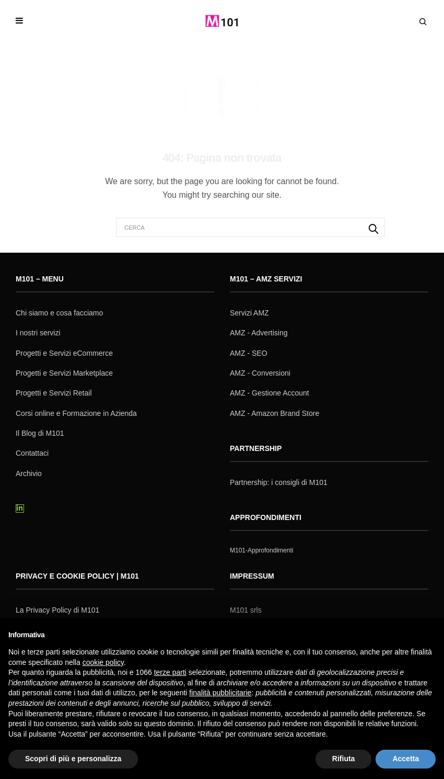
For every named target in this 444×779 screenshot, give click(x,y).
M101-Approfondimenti (261, 550)
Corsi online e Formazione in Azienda (76, 413)
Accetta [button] (405, 758)
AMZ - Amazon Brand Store (274, 413)
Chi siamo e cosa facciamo (59, 313)
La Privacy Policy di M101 (57, 610)
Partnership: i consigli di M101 (279, 482)
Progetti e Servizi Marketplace (64, 373)
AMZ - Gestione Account (269, 393)
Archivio (29, 473)
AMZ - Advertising (258, 333)
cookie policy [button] (103, 662)
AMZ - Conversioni (260, 373)
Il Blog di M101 (40, 433)
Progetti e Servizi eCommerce (64, 353)
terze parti (170, 672)
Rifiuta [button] (343, 758)
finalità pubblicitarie (220, 692)
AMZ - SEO (248, 353)
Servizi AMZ (249, 313)
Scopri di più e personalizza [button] (73, 758)
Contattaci (32, 453)
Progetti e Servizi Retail (54, 393)
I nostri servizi (38, 333)
